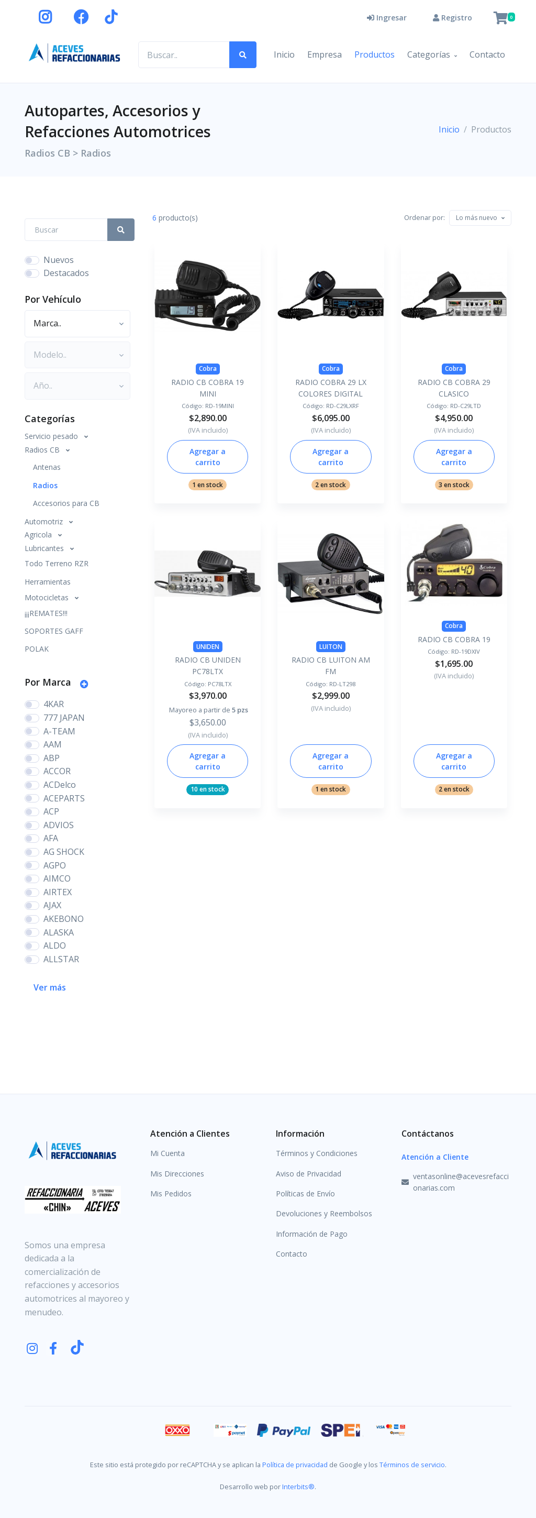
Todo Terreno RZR (56, 563)
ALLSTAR (61, 959)
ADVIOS (58, 825)
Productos (374, 54)
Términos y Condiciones (317, 1153)
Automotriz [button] (45, 521)
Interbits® (298, 1486)
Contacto (487, 54)
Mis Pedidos (171, 1193)
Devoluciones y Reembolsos (324, 1213)
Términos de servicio (412, 1464)
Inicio (284, 54)
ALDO (54, 945)
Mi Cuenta (167, 1153)
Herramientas (48, 582)
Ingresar (387, 18)
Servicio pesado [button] (52, 436)
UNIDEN (207, 646)
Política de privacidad (295, 1464)
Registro (452, 18)
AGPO (54, 865)
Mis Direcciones (177, 1174)
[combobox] (480, 218)
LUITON (330, 646)
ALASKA (58, 932)
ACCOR (57, 771)
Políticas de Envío (305, 1193)
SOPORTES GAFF (54, 631)
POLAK (37, 649)
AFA (50, 838)
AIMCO (57, 878)
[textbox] (476, 217)
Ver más (50, 987)
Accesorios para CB (66, 503)
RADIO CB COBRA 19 (454, 639)
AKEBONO (63, 919)
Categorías (428, 54)
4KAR (53, 704)
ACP (51, 811)
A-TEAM (59, 731)
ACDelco (59, 784)
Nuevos (58, 260)
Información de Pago (312, 1234)
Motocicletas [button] (48, 597)
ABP (51, 758)
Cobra (208, 368)
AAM (52, 744)
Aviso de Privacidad (308, 1174)
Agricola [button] (39, 535)
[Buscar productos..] (184, 55)
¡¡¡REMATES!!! (46, 613)
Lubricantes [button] (45, 548)
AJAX (52, 905)
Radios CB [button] (43, 450)
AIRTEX (57, 892)
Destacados (66, 273)
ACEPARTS (64, 798)
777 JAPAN (64, 717)
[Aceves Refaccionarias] (75, 52)
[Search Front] (66, 229)
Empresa (324, 54)
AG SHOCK (63, 851)
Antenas (47, 467)
